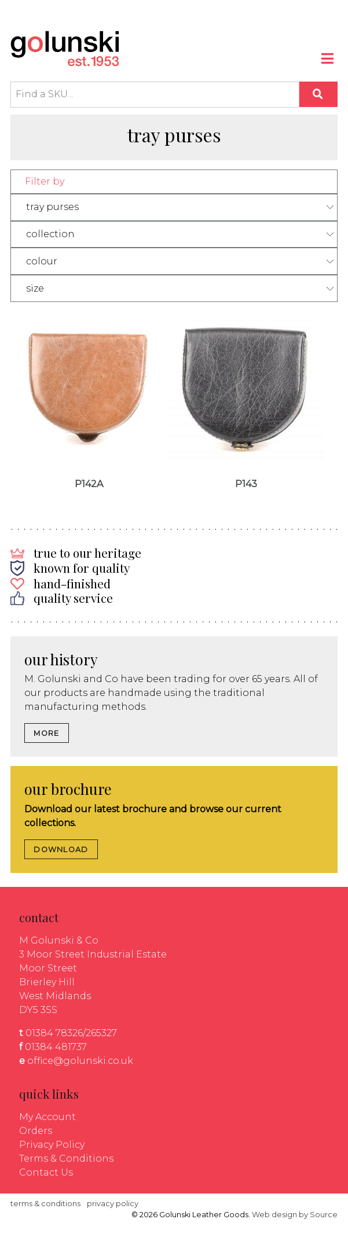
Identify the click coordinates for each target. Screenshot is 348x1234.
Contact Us (46, 1172)
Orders (35, 1130)
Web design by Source (295, 1214)
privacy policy (112, 1203)
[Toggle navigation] (328, 60)
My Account (47, 1116)
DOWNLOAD (61, 849)
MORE (46, 733)
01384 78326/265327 (71, 1032)
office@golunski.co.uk (80, 1060)
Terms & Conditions (66, 1158)
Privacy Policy (52, 1144)
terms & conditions (45, 1203)
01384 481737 (56, 1046)
